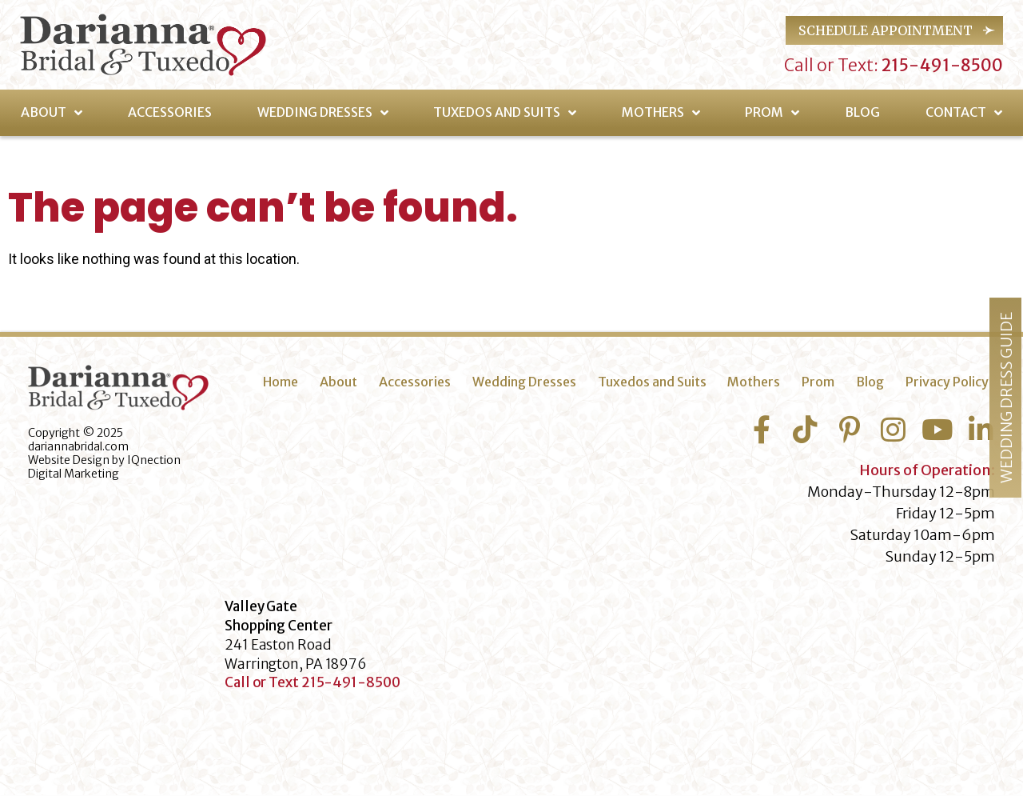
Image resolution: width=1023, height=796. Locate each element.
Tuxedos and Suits (504, 112)
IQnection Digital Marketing (104, 467)
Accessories (170, 112)
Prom (772, 112)
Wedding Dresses (322, 112)
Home (280, 382)
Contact (963, 112)
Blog (862, 112)
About (51, 112)
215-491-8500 (940, 65)
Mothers (661, 112)
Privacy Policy (947, 382)
